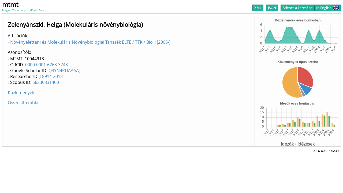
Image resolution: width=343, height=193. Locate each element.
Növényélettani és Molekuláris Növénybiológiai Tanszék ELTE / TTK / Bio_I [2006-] (90, 42)
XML (258, 7)
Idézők (287, 144)
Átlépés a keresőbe (297, 7)
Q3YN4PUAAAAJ (64, 70)
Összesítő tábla (23, 103)
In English (327, 7)
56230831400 (45, 82)
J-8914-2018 (51, 76)
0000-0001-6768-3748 (46, 65)
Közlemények (21, 92)
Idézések (306, 144)
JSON (272, 7)
